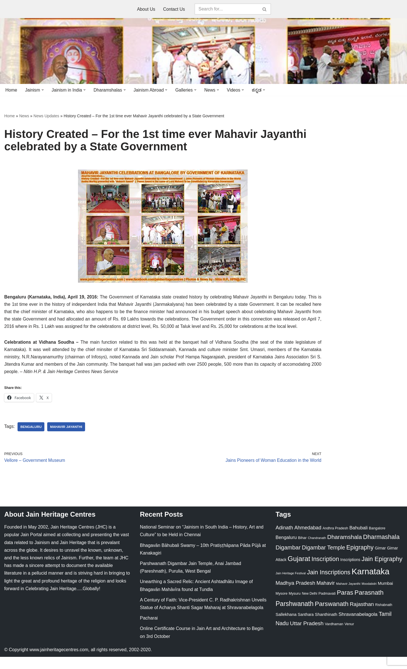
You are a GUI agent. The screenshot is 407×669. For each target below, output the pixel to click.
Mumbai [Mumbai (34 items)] (385, 595)
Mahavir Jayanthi (67, 438)
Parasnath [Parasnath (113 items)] (369, 605)
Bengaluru (31, 438)
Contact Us (174, 9)
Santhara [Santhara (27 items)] (306, 627)
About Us (146, 9)
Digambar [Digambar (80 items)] (288, 560)
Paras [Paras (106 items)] (345, 605)
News (24, 116)
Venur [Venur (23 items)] (349, 636)
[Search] (227, 9)
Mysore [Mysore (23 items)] (281, 606)
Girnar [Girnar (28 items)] (380, 560)
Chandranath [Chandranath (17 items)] (317, 550)
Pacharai (149, 630)
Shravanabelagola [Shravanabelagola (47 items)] (358, 626)
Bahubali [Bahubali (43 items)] (358, 540)
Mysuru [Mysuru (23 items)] (294, 606)
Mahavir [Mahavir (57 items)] (326, 595)
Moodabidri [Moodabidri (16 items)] (369, 595)
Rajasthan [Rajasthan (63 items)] (362, 616)
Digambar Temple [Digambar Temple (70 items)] (323, 560)
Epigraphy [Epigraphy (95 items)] (359, 560)
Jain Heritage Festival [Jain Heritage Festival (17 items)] (291, 585)
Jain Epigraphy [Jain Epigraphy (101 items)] (381, 571)
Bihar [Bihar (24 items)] (302, 550)
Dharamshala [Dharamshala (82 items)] (344, 549)
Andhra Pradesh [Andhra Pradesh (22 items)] (335, 541)
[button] (43, 90)
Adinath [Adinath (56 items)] (284, 540)
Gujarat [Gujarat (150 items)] (299, 571)
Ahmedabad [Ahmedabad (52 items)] (307, 540)
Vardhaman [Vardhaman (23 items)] (334, 636)
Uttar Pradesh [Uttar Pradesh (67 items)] (307, 636)
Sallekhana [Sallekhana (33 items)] (286, 626)
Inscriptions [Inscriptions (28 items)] (350, 572)
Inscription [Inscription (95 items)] (325, 571)
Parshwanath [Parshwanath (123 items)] (294, 616)
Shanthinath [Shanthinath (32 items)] (326, 627)
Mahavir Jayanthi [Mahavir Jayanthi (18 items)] (348, 595)
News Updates (46, 116)
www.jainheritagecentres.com (58, 661)
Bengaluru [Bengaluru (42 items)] (286, 549)
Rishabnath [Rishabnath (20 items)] (383, 617)
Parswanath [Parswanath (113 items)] (331, 616)
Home (11, 90)
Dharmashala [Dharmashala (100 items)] (381, 549)
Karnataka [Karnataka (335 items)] (370, 583)
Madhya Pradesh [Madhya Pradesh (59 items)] (295, 595)
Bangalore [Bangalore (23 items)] (377, 540)
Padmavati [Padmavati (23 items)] (327, 606)
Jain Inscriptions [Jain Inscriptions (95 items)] (328, 584)
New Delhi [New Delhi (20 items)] (309, 606)
